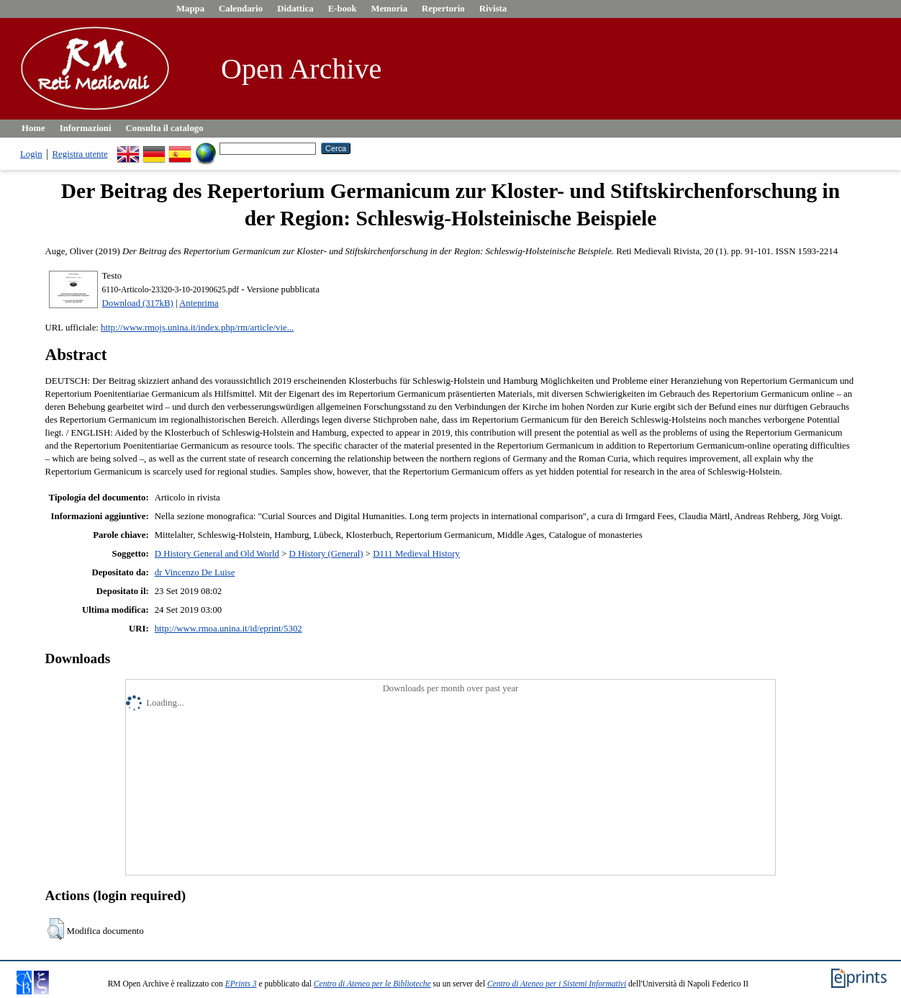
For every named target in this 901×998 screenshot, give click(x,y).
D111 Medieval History (416, 554)
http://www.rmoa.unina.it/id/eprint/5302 (228, 629)
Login (31, 154)
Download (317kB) (137, 303)
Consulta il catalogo (165, 128)
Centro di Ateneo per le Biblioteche (372, 983)
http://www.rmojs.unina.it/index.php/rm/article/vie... (197, 328)
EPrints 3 (241, 983)
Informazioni (86, 128)
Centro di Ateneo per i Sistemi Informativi (556, 983)
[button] (55, 929)
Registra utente (80, 154)
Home (33, 128)
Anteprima (199, 303)
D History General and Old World (217, 554)
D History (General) (326, 554)
